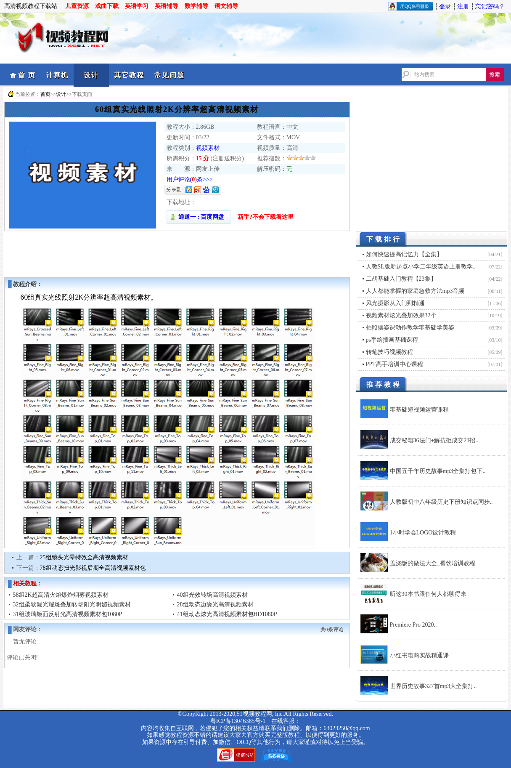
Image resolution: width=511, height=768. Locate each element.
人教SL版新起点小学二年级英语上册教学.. (421, 266)
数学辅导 (196, 6)
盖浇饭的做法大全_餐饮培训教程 (432, 563)
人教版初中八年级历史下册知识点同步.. (441, 502)
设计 (91, 75)
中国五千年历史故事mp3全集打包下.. (438, 471)
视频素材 (208, 148)
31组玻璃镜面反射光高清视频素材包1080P (67, 614)
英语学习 (136, 6)
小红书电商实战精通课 (419, 655)
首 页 (27, 75)
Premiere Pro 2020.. (413, 625)
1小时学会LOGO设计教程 (423, 532)
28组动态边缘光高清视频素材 (215, 604)
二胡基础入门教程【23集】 (401, 279)
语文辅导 (226, 6)
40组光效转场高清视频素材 (212, 595)
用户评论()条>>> (190, 179)
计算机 (57, 75)
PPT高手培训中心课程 (394, 364)
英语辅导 (166, 6)
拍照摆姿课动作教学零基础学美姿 (410, 327)
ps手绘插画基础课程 (392, 340)
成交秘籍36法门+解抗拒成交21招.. (434, 440)
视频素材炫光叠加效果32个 (401, 315)
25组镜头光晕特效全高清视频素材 (84, 557)
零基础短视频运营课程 (419, 410)
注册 (463, 6)
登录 (445, 6)
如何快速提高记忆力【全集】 (404, 254)
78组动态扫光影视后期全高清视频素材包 (93, 568)
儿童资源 (77, 6)
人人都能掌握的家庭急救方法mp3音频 (415, 291)
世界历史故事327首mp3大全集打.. (433, 686)
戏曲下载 (107, 6)
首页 (45, 94)
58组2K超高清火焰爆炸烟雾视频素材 (61, 595)
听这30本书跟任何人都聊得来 (428, 594)
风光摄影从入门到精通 (395, 303)
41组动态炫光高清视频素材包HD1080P (227, 614)
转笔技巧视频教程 (389, 352)
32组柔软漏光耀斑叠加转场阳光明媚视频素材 (72, 604)
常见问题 (169, 75)
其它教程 (129, 75)
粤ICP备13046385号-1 (237, 721)
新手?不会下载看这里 (266, 217)
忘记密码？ (490, 6)
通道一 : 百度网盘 (198, 217)
